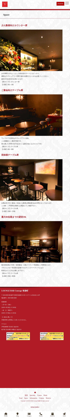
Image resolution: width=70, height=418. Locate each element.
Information (33, 398)
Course (39, 395)
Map (17, 415)
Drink (45, 395)
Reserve (60, 3)
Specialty (32, 395)
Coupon (41, 398)
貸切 (26, 395)
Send (64, 415)
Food (20, 398)
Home (6, 415)
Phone (41, 415)
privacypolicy (35, 407)
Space (26, 398)
